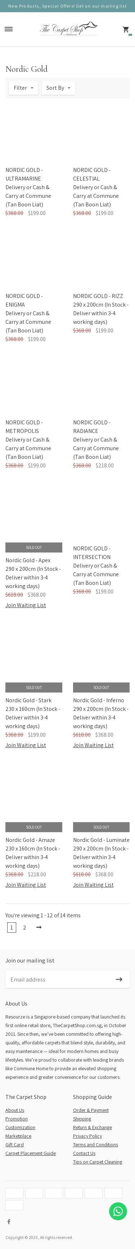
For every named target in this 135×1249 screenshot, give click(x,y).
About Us (14, 1110)
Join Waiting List (25, 605)
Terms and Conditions (95, 1144)
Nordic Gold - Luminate (101, 840)
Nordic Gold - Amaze (30, 840)
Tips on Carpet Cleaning (97, 1162)
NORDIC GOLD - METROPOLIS (24, 427)
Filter (20, 88)
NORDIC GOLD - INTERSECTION (92, 553)
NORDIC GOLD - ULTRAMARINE (24, 174)
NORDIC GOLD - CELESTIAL (92, 174)
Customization (20, 1127)
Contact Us (84, 1153)
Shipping (82, 1118)
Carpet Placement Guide (30, 1153)
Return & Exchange (92, 1127)
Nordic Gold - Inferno (98, 700)
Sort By (55, 88)
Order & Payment (91, 1110)
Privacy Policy (87, 1136)
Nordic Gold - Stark (28, 700)
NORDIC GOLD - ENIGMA (24, 300)
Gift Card (14, 1144)
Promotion (16, 1118)
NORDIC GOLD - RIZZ (98, 296)
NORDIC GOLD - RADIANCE (92, 427)
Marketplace (18, 1136)
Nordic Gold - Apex (27, 560)
